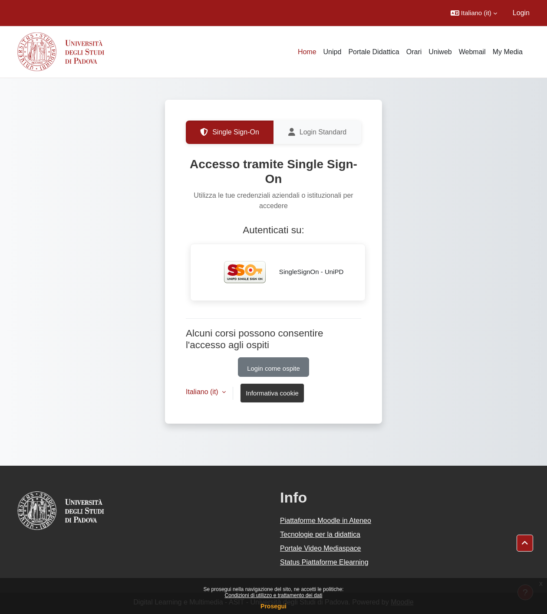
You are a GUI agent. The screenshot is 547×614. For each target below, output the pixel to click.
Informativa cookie (272, 393)
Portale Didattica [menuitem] (373, 52)
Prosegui (273, 606)
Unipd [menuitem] (332, 52)
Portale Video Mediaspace (320, 548)
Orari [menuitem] (414, 52)
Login (521, 12)
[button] (473, 13)
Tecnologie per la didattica (320, 534)
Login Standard (317, 132)
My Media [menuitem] (508, 52)
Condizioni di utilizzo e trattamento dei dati (274, 595)
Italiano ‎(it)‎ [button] (203, 391)
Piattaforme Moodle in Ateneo (325, 520)
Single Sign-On (229, 132)
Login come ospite (273, 368)
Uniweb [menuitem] (439, 52)
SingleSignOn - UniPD (278, 272)
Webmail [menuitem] (472, 52)
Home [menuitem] (307, 52)
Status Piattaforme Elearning (324, 562)
